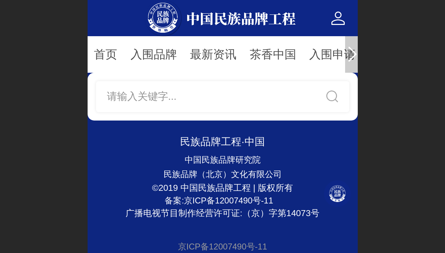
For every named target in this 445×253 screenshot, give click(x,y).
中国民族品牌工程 (241, 18)
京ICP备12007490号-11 (222, 246)
